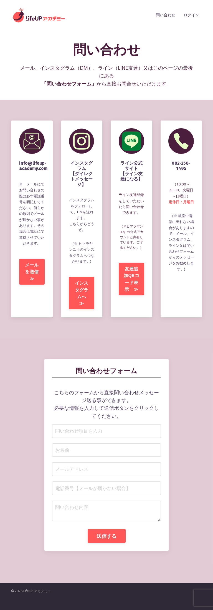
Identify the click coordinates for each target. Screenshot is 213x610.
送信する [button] (107, 546)
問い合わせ (165, 14)
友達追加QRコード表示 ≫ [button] (132, 289)
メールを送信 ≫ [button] (34, 284)
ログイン (191, 14)
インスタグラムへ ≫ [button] (83, 300)
